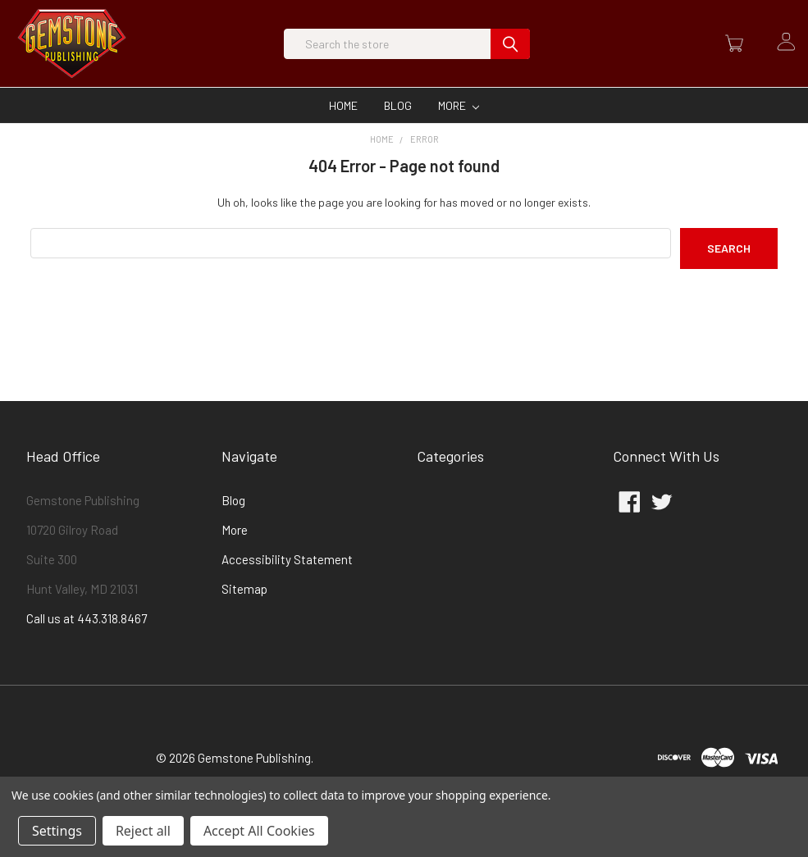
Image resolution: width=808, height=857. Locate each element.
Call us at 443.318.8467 (86, 646)
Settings (57, 831)
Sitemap (244, 616)
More (458, 133)
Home (343, 133)
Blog (398, 133)
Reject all (143, 831)
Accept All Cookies (259, 831)
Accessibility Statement (287, 587)
